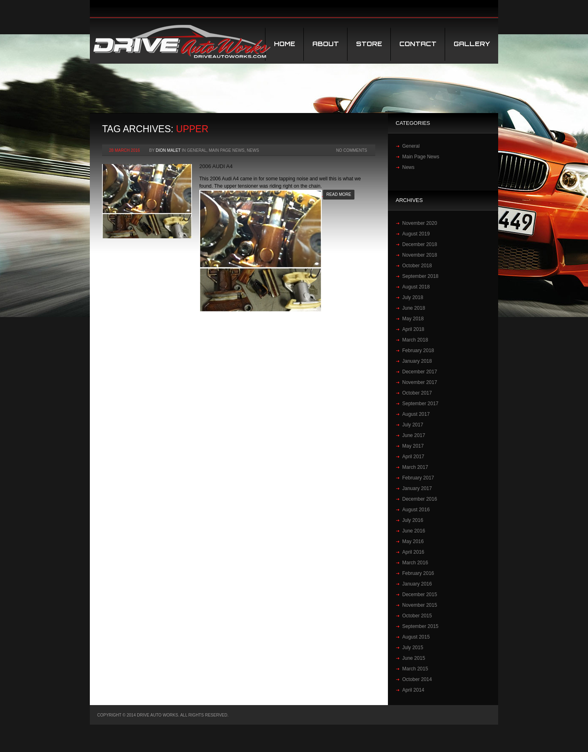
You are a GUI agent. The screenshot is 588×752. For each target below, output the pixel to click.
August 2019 (416, 234)
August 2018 (416, 287)
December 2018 (419, 244)
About (325, 44)
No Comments (351, 150)
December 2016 (419, 499)
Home (284, 44)
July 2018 (412, 297)
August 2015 (416, 637)
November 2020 (419, 223)
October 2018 (417, 265)
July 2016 (412, 520)
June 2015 (413, 658)
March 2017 (415, 467)
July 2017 (412, 425)
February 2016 (418, 573)
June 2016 (413, 531)
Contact (418, 44)
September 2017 (420, 403)
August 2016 (416, 509)
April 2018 (413, 329)
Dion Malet (168, 150)
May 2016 (413, 541)
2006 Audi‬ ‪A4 (216, 166)
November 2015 (419, 605)
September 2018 (420, 276)
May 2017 (413, 446)
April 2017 (413, 456)
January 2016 (417, 584)
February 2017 (418, 478)
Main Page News (227, 150)
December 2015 (419, 594)
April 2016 (413, 552)
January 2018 (417, 361)
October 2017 (417, 393)
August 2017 (416, 414)
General (197, 150)
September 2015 (420, 626)
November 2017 (419, 382)
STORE (369, 44)
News (253, 150)
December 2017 (419, 372)
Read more (338, 194)
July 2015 (412, 647)
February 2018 (418, 350)
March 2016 (415, 563)
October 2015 (417, 616)
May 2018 (413, 319)
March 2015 (415, 669)
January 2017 (417, 488)
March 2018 (415, 340)
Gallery (472, 44)
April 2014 (413, 690)
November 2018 (419, 255)
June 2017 (413, 435)
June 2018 (413, 308)
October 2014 (417, 679)
